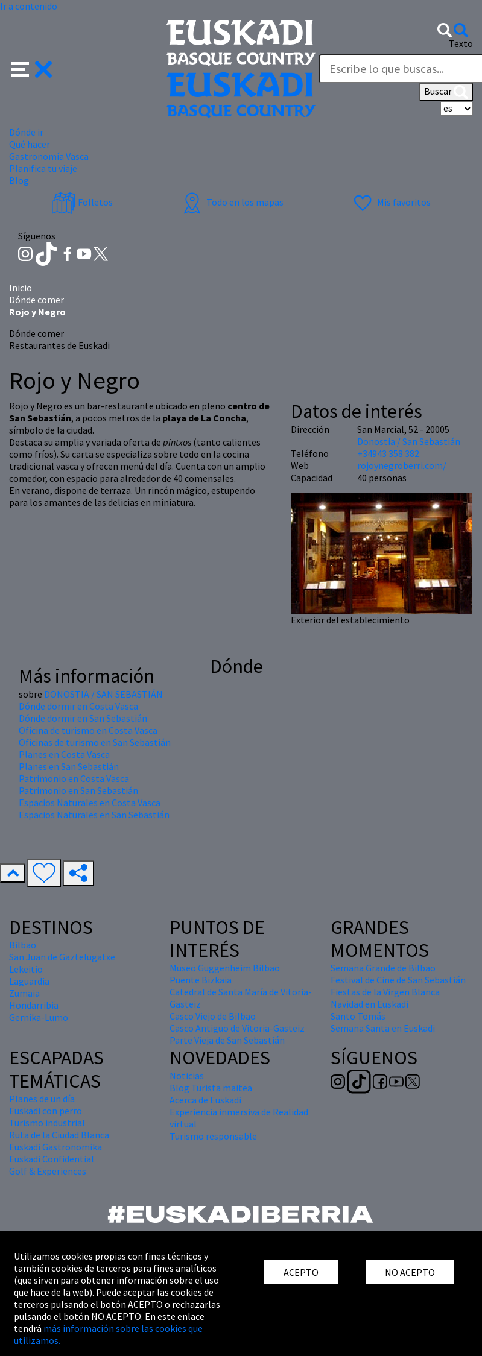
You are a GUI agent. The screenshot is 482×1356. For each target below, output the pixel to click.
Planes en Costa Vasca (64, 754)
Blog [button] (19, 180)
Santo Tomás (358, 1016)
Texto (461, 43)
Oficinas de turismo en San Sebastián (95, 742)
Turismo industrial (47, 1123)
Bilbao (22, 945)
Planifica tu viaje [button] (43, 168)
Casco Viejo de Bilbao (213, 1016)
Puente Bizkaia (201, 980)
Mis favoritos (390, 202)
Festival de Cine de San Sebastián (398, 980)
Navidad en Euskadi (369, 1004)
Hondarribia (34, 1005)
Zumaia (24, 993)
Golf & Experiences (47, 1171)
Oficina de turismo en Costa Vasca (88, 730)
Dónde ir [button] (26, 132)
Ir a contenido (28, 6)
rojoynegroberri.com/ (401, 465)
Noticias (187, 1076)
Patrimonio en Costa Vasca (74, 778)
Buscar (446, 92)
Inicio (20, 288)
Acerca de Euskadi (205, 1100)
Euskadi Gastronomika (55, 1147)
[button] (31, 68)
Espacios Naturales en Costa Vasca (89, 802)
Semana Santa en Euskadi (383, 1028)
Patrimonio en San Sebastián (78, 790)
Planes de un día (42, 1099)
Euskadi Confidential (51, 1159)
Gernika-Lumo (38, 1017)
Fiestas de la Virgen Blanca (385, 992)
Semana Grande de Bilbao (383, 968)
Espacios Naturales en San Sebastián (94, 815)
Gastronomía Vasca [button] (49, 156)
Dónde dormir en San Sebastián (83, 718)
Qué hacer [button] (29, 144)
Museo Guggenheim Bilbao (225, 968)
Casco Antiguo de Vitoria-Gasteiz (237, 1028)
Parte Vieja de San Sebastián (227, 1040)
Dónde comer (36, 300)
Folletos (82, 202)
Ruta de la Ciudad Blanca (59, 1135)
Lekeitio (26, 969)
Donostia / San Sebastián (408, 441)
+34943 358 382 (388, 453)
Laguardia (29, 981)
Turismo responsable (213, 1136)
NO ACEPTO (410, 1272)
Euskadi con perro (45, 1111)
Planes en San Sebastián (69, 766)
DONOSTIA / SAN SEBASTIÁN (103, 694)
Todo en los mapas (232, 202)
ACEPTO (301, 1272)
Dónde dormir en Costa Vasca (78, 706)
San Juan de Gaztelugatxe (62, 957)
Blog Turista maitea (211, 1088)
